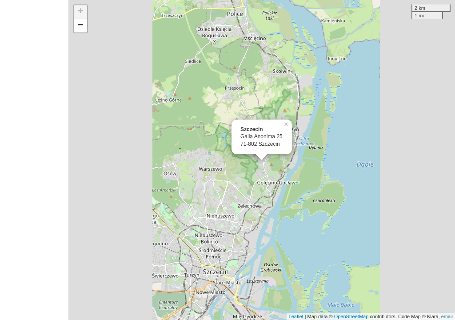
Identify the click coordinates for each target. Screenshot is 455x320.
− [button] (81, 25)
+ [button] (81, 12)
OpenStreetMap (351, 316)
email (447, 316)
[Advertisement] (34, 160)
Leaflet (296, 316)
